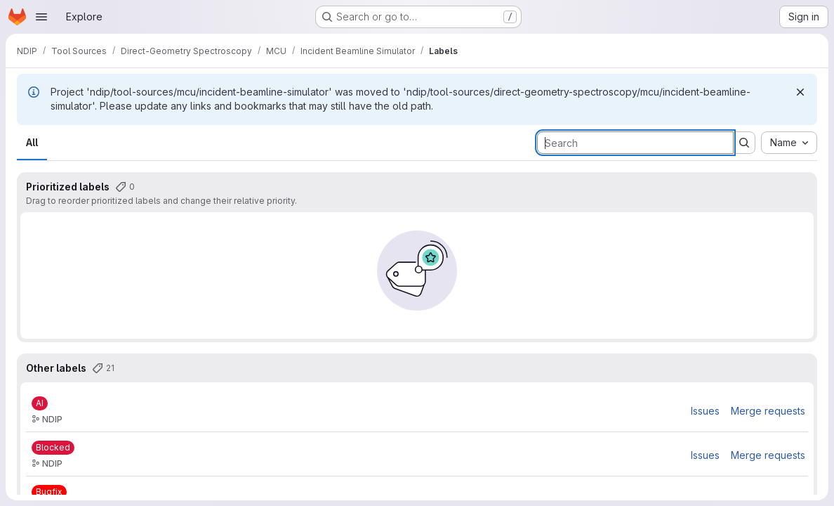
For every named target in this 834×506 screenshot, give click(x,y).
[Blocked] (53, 448)
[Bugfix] (49, 492)
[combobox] (789, 142)
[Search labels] (635, 142)
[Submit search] (744, 142)
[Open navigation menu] (41, 17)
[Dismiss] (800, 92)
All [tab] (32, 142)
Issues (705, 411)
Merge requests (768, 411)
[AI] (40, 403)
